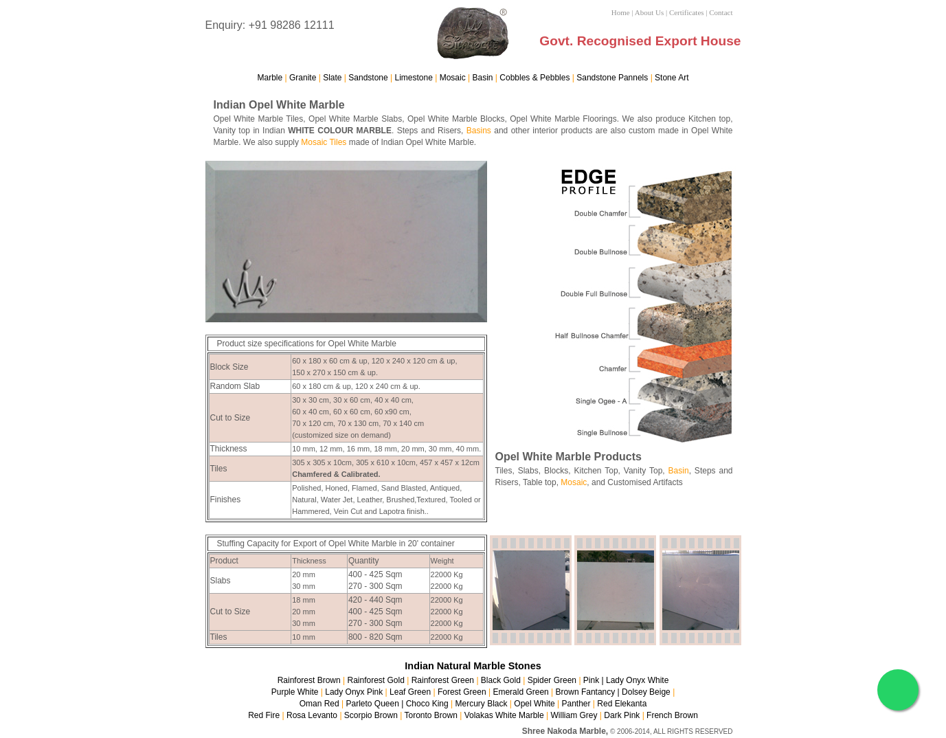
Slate (332, 77)
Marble (270, 77)
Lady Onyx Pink (354, 692)
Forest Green (462, 692)
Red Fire (264, 715)
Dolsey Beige (646, 692)
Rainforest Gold (375, 680)
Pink (591, 680)
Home (620, 12)
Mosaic (453, 77)
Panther (575, 703)
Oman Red (319, 703)
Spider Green (552, 680)
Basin (483, 77)
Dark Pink (622, 715)
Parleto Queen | (375, 703)
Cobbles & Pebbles (534, 77)
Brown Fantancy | (589, 692)
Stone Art (671, 77)
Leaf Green (410, 692)
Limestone (414, 77)
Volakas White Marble (504, 715)
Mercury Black (481, 703)
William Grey (574, 715)
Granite (302, 77)
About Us (649, 12)
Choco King (427, 703)
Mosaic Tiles (323, 142)
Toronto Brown (430, 715)
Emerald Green (520, 692)
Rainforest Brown (309, 680)
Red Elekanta (621, 703)
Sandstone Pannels (612, 77)
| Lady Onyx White (633, 680)
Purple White (296, 692)
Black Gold (501, 680)
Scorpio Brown (371, 715)
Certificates (686, 12)
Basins (478, 130)
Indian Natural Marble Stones (473, 665)
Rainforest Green (443, 680)
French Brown (672, 715)
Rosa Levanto (311, 715)
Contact (720, 12)
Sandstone (367, 77)
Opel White (534, 703)
